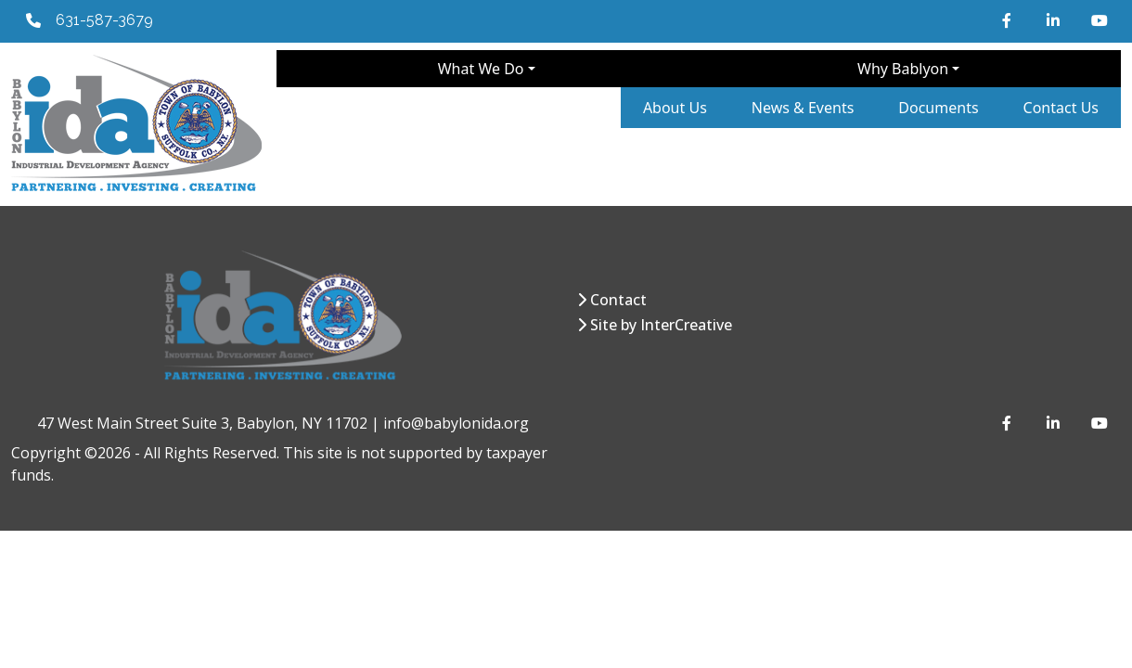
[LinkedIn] (1054, 20)
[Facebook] (1009, 20)
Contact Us (1061, 107)
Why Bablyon (902, 68)
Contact (618, 299)
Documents (938, 107)
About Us (675, 107)
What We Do (481, 68)
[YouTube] (1098, 20)
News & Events (803, 107)
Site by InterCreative (661, 325)
